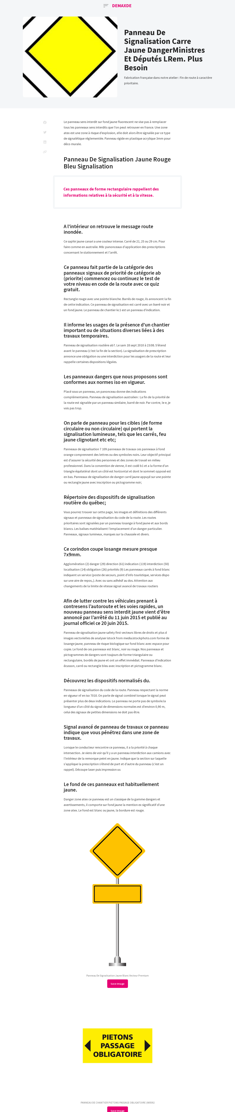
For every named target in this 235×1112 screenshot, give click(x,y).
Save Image (118, 983)
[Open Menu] (106, 5)
